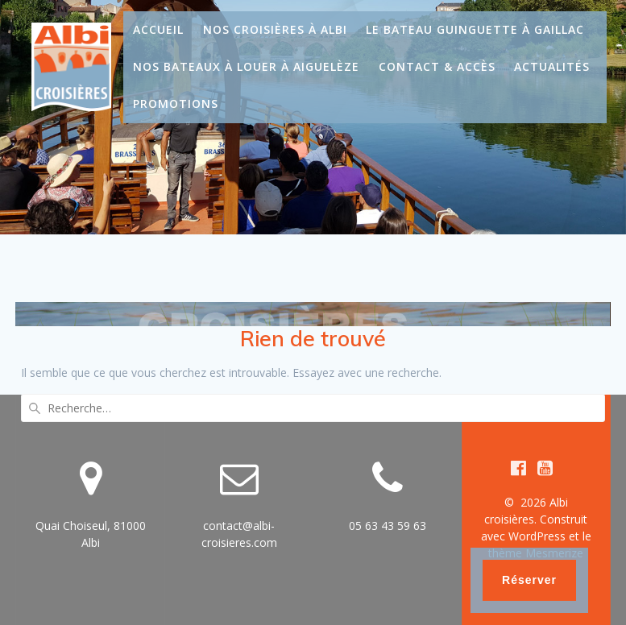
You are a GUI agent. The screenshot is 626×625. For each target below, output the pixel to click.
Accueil (158, 29)
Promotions (175, 103)
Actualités (552, 66)
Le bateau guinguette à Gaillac (475, 29)
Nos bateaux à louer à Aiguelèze (246, 66)
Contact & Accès (437, 66)
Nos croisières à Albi (275, 29)
